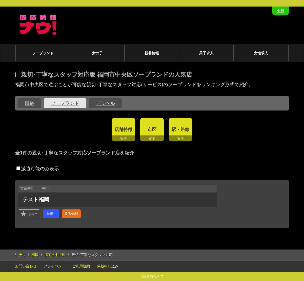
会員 (280, 11)
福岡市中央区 (55, 255)
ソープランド (42, 53)
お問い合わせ (26, 266)
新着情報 (152, 53)
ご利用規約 (81, 266)
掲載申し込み (107, 266)
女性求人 (261, 53)
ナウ (22, 255)
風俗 (29, 103)
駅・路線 (180, 129)
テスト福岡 (36, 200)
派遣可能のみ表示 (37, 168)
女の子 (97, 53)
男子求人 (206, 53)
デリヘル (105, 103)
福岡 (35, 255)
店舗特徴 (123, 129)
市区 (152, 129)
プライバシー (54, 266)
